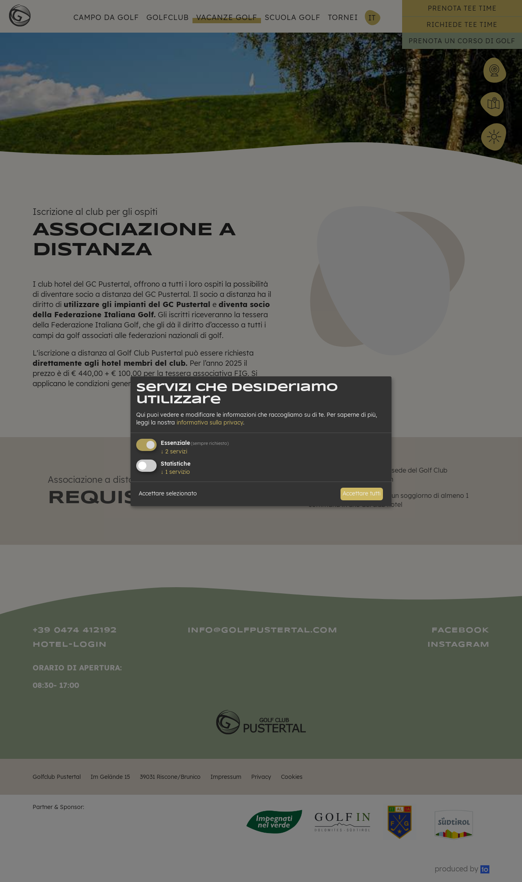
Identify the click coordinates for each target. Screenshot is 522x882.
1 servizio (175, 471)
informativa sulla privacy (210, 422)
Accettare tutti (361, 493)
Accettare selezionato (168, 493)
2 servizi (174, 451)
